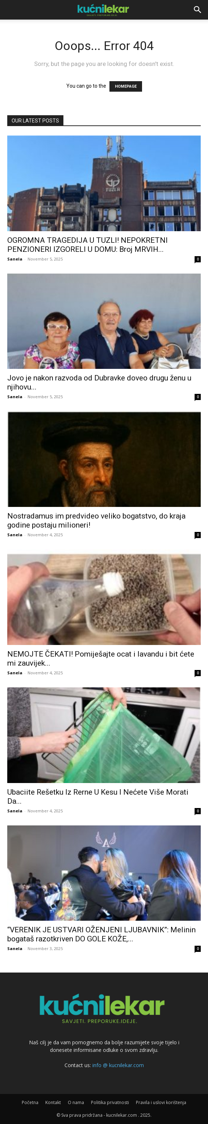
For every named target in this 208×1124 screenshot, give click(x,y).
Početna (30, 1102)
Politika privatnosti (110, 1102)
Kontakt (53, 1102)
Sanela (14, 259)
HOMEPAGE (126, 86)
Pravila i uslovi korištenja (161, 1102)
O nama (76, 1102)
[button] (198, 10)
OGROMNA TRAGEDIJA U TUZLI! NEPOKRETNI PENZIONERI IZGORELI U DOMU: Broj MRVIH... (87, 245)
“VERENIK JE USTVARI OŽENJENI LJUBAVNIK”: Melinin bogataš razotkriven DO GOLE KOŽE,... (101, 934)
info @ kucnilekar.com (118, 1065)
